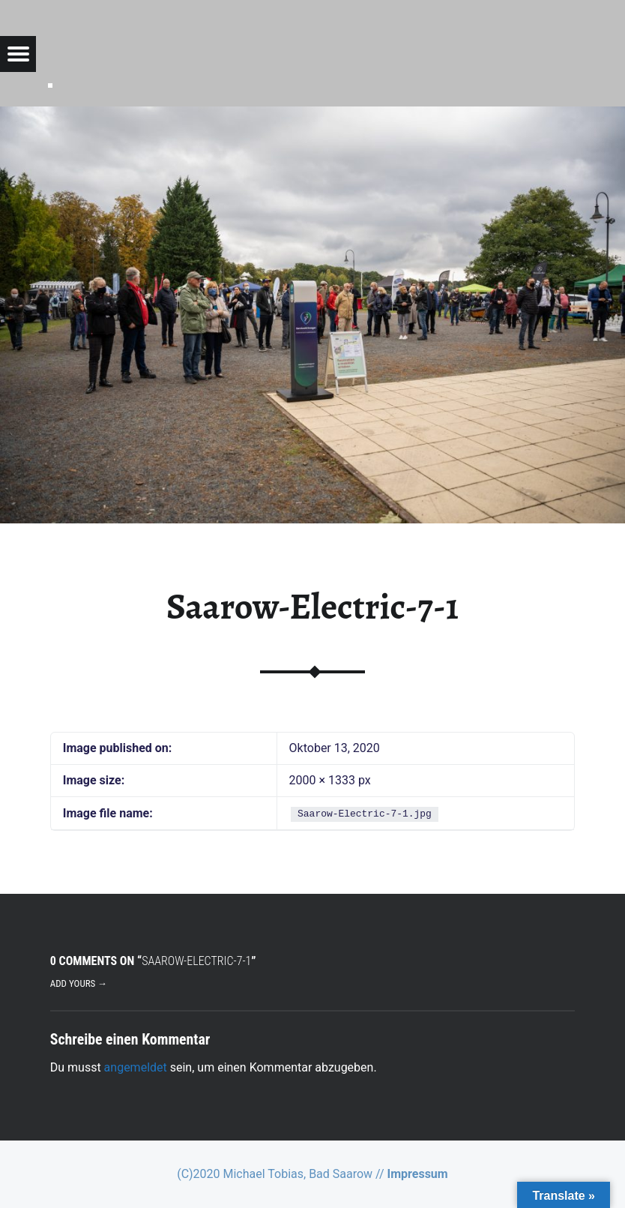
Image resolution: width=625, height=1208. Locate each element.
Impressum (417, 1174)
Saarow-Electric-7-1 (312, 606)
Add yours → (78, 983)
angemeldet (135, 1067)
